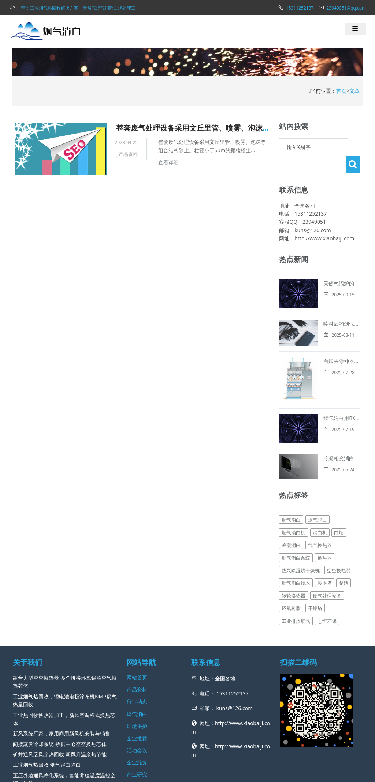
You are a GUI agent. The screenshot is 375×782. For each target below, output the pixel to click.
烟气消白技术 (296, 519)
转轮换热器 (293, 532)
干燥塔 (315, 544)
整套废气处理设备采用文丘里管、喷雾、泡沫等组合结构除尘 (215, 128)
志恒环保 (327, 557)
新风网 (203, 772)
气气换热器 (320, 481)
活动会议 (137, 686)
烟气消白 (291, 456)
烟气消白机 (293, 468)
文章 (354, 90)
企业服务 (137, 698)
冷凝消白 (291, 481)
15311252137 (299, 8)
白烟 (339, 468)
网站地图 (220, 772)
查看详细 (168, 162)
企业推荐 (137, 674)
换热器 (325, 494)
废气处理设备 (327, 532)
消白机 (320, 468)
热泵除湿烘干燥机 (301, 506)
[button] (355, 29)
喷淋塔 (325, 519)
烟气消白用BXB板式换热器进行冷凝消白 (325, 372)
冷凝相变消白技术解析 (304, 401)
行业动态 (137, 638)
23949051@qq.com (346, 8)
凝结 (343, 519)
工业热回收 (13, 757)
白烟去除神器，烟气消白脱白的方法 (320, 343)
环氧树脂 (291, 544)
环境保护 (137, 662)
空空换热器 (339, 506)
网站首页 (137, 613)
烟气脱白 (317, 456)
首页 (341, 90)
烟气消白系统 (296, 494)
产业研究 (137, 711)
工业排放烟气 (296, 557)
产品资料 (128, 154)
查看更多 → (26, 730)
